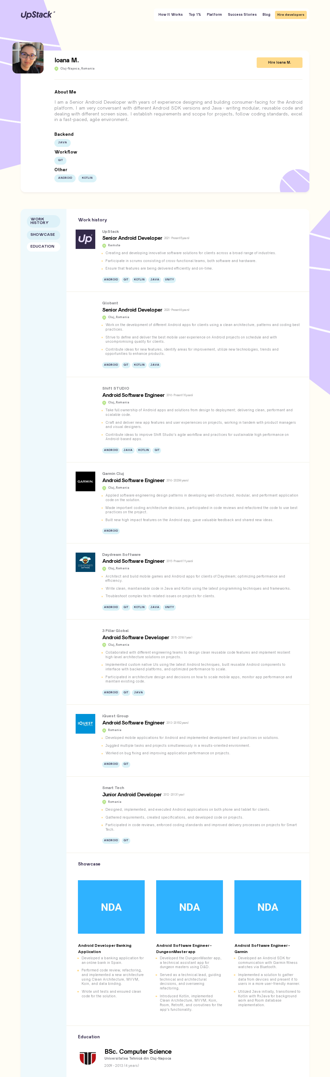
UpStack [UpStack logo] (38, 15)
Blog (266, 14)
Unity (169, 279)
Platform (214, 14)
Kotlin (87, 178)
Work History (39, 221)
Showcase (42, 235)
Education (42, 247)
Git (60, 160)
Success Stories (242, 14)
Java (62, 142)
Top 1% (195, 14)
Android (65, 178)
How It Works (170, 14)
